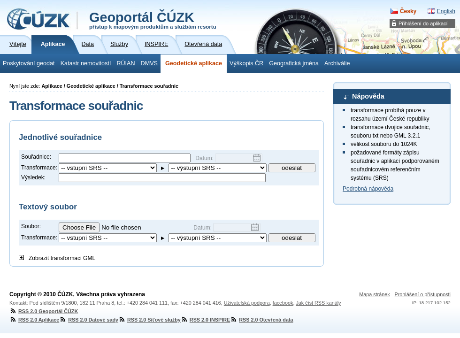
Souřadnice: (36, 157)
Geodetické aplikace (193, 63)
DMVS (149, 63)
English (446, 11)
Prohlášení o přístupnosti (423, 294)
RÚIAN (125, 63)
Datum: (205, 158)
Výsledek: (33, 177)
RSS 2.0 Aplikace (34, 320)
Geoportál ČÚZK (152, 20)
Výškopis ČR (246, 63)
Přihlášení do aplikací (423, 23)
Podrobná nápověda (368, 188)
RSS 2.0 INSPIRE (205, 320)
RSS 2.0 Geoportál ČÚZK (43, 311)
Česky (408, 11)
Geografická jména (294, 63)
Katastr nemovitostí (86, 63)
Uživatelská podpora (247, 303)
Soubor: (31, 226)
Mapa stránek (374, 294)
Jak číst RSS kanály (318, 303)
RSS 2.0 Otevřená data (261, 320)
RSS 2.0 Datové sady (88, 320)
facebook (283, 303)
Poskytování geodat (29, 63)
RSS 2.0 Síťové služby (149, 320)
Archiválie (337, 63)
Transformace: (39, 167)
